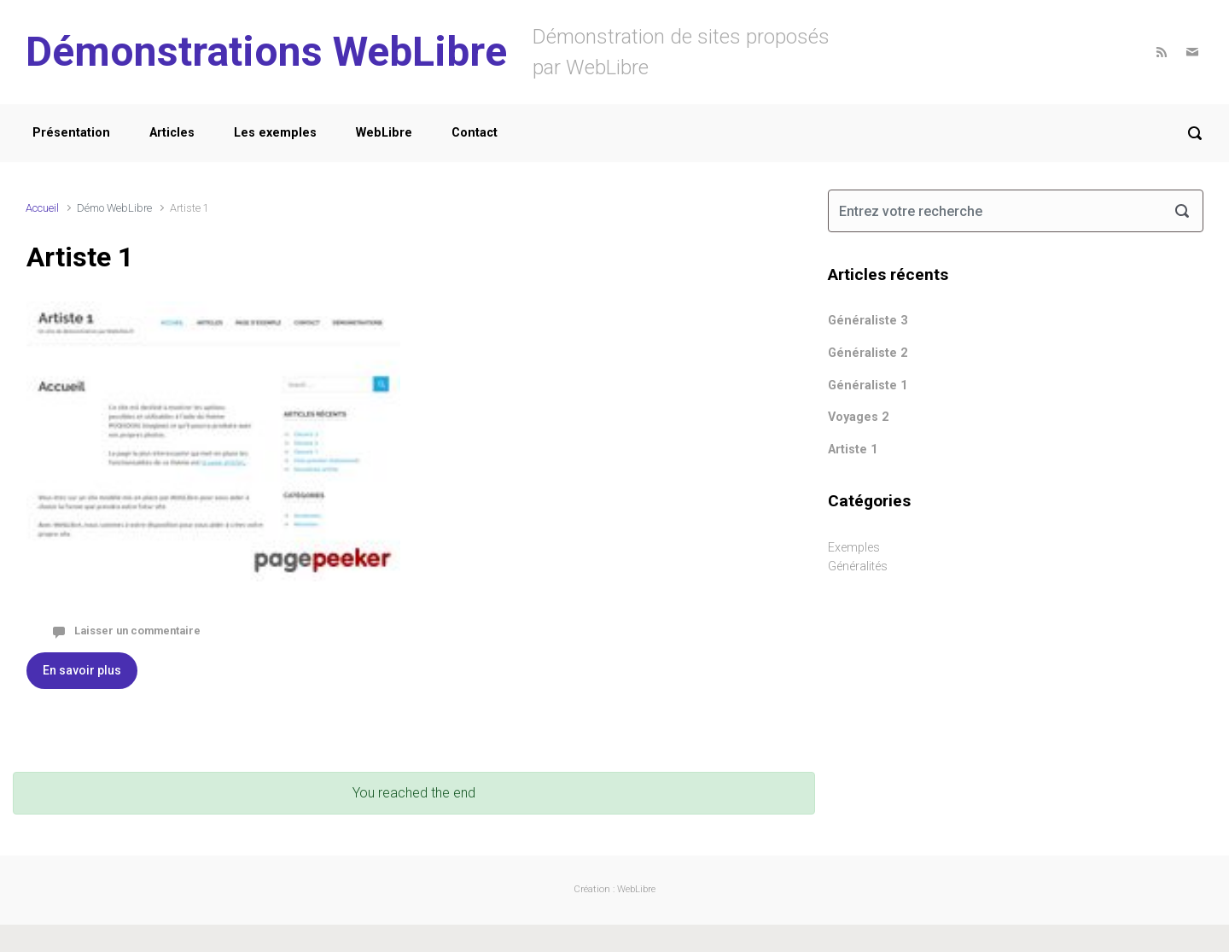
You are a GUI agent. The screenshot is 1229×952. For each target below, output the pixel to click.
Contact (474, 133)
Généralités (858, 566)
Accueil (42, 207)
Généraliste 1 (867, 385)
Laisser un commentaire (137, 630)
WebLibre (384, 133)
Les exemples (275, 133)
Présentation (71, 133)
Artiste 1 (79, 257)
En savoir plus (82, 670)
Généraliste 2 (867, 353)
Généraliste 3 (867, 320)
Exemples (854, 547)
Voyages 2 (858, 417)
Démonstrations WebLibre (266, 51)
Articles (172, 133)
